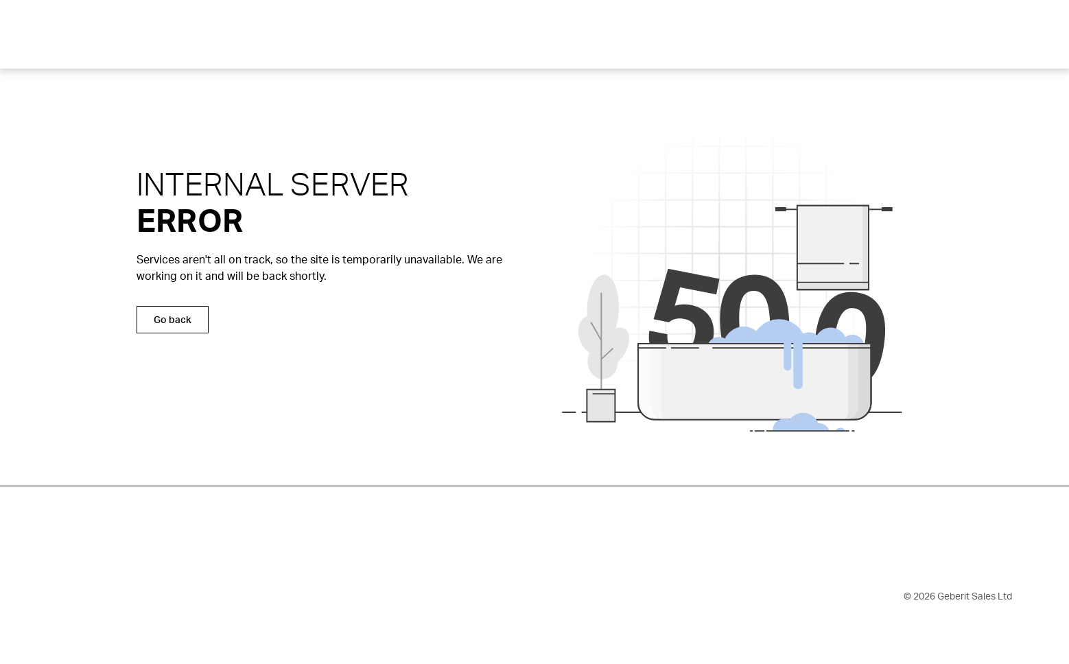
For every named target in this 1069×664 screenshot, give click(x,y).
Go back (172, 319)
